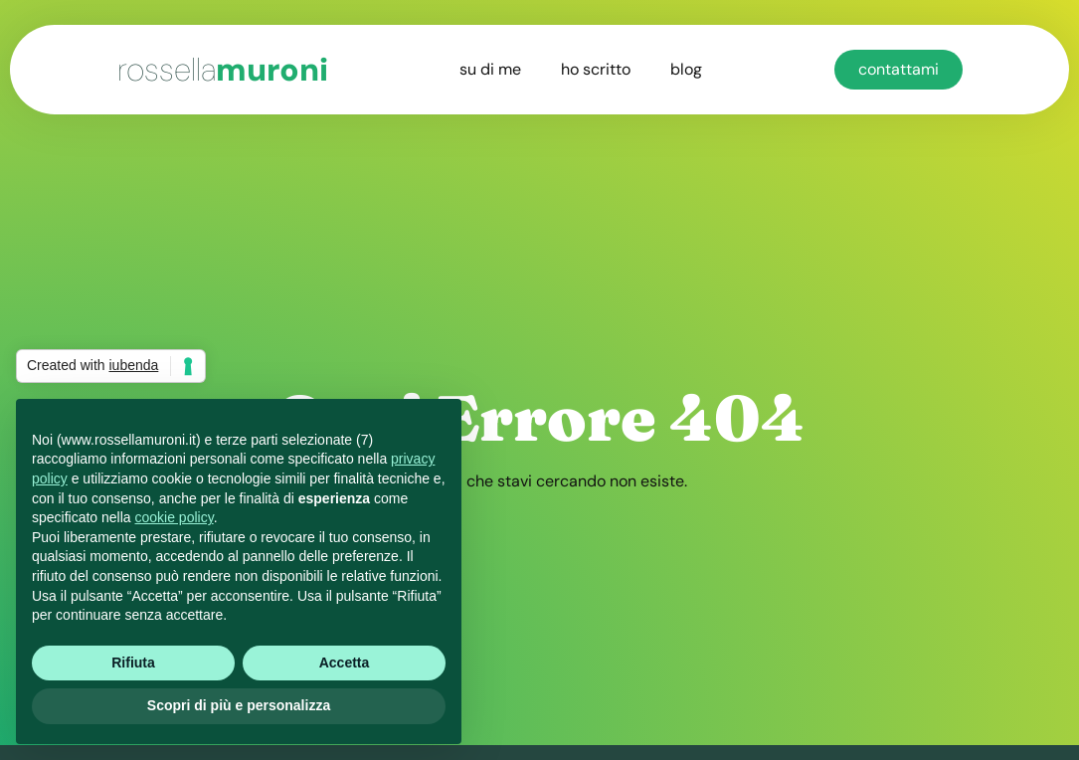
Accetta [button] (344, 662)
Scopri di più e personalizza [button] (238, 705)
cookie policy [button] (174, 517)
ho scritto (595, 69)
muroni (222, 70)
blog (686, 69)
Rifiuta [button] (133, 662)
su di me (490, 69)
